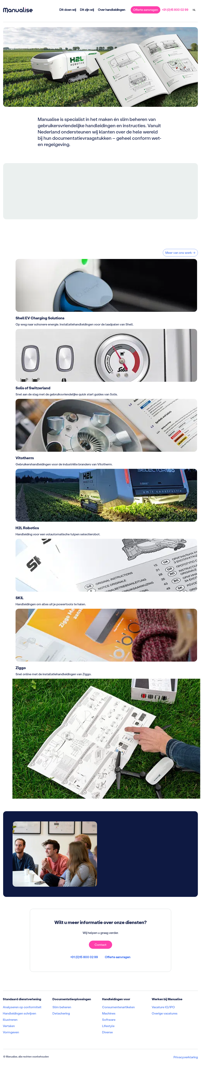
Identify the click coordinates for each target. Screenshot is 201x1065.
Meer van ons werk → (180, 252)
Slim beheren (61, 1007)
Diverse (107, 1032)
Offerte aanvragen (145, 10)
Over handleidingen (111, 10)
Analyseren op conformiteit (22, 1007)
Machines (108, 1013)
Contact (100, 945)
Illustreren (10, 1020)
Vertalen (9, 1026)
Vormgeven (11, 1032)
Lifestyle (108, 1026)
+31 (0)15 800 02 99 (175, 10)
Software (108, 1020)
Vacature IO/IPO (163, 1007)
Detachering (61, 1013)
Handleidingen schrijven (19, 1013)
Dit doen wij (67, 10)
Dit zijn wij (87, 10)
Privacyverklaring (186, 1057)
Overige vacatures (164, 1013)
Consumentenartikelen (118, 1007)
